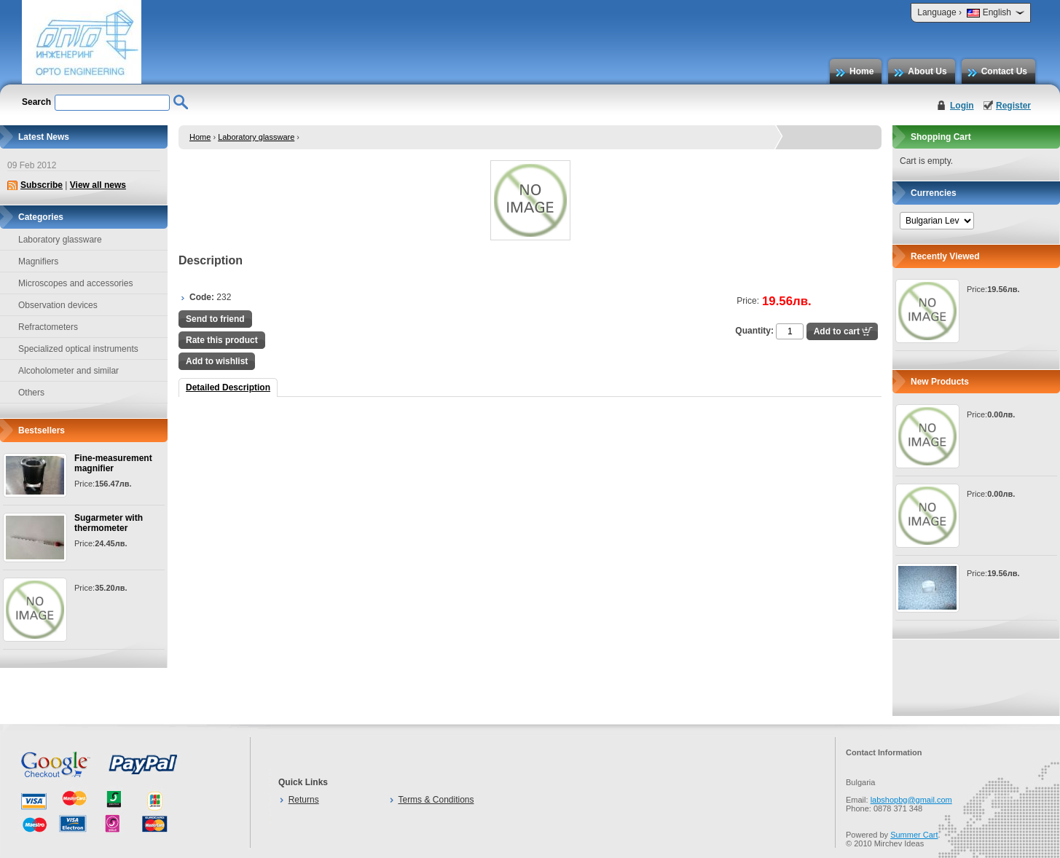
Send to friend (215, 319)
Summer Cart (914, 834)
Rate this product (222, 340)
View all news (98, 185)
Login (962, 106)
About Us (927, 71)
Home (861, 71)
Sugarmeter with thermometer (108, 523)
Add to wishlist (217, 361)
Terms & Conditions (436, 800)
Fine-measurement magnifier (113, 463)
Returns (303, 800)
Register (1013, 106)
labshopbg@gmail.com (911, 799)
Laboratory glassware (256, 137)
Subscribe (41, 185)
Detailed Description (228, 387)
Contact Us (1004, 71)
